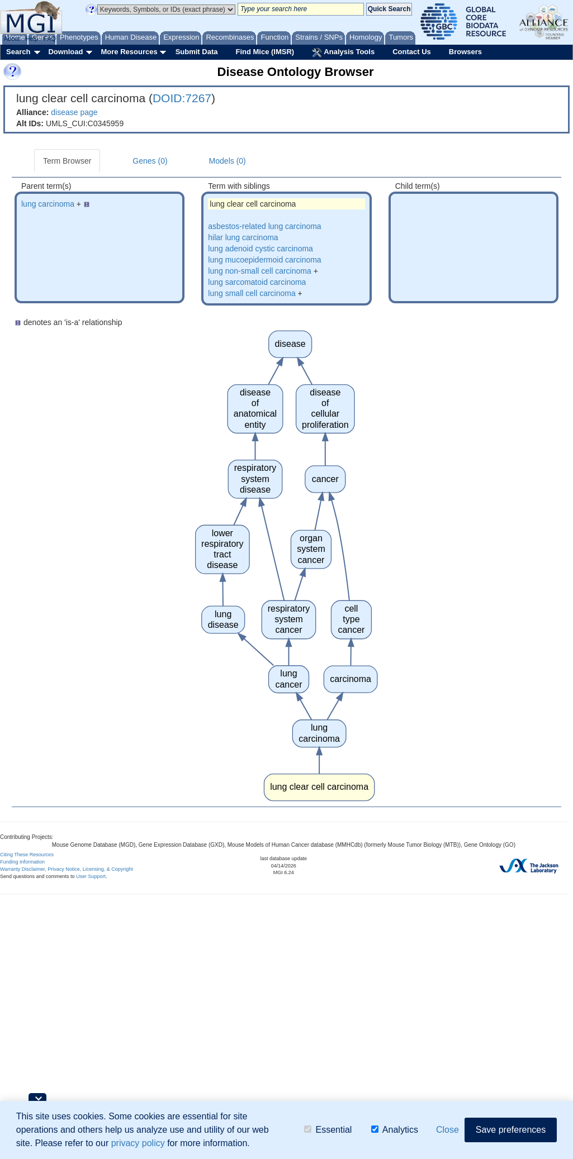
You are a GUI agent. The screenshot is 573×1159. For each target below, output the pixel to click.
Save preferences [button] (511, 1129)
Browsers (465, 51)
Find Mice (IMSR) (264, 51)
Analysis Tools (343, 52)
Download (65, 51)
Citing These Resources (27, 854)
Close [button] (447, 1129)
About (12, 38)
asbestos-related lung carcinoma (264, 226)
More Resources (129, 51)
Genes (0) (149, 160)
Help (31, 38)
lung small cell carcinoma (251, 293)
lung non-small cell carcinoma (259, 270)
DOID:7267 (182, 98)
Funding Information (22, 862)
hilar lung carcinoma (243, 237)
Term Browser (67, 160)
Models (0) (227, 160)
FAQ (50, 38)
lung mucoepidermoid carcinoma (264, 259)
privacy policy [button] (138, 1143)
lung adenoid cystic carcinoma (260, 248)
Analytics (394, 1129)
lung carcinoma (47, 203)
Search (18, 51)
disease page (74, 112)
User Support (91, 876)
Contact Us (411, 51)
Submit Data (197, 51)
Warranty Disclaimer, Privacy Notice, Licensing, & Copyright (66, 869)
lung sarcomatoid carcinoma (257, 282)
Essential (328, 1129)
